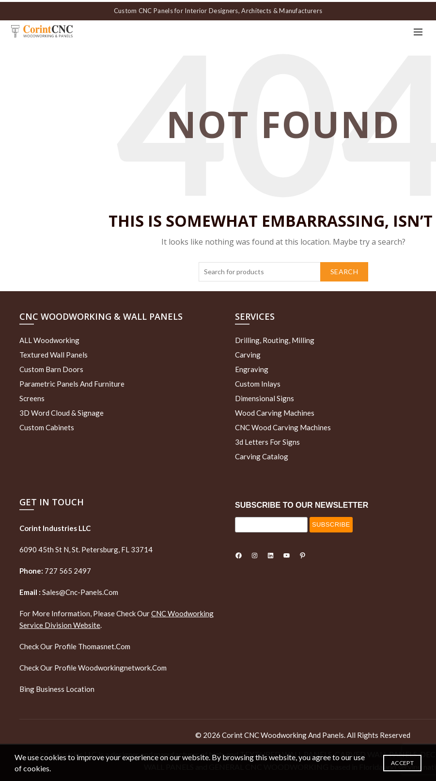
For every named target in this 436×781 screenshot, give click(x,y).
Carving (248, 352)
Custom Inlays (257, 381)
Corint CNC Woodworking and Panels (283, 733)
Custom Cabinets (46, 425)
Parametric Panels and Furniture (72, 381)
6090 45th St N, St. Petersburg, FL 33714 (86, 548)
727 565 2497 (67, 569)
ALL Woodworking (49, 338)
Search (344, 270)
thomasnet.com (104, 644)
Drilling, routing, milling (274, 338)
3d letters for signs (267, 440)
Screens (32, 396)
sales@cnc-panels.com (68, 590)
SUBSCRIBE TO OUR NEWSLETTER (301, 503)
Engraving (251, 367)
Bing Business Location (56, 687)
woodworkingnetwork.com (122, 666)
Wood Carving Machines (274, 410)
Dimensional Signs (264, 396)
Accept (402, 762)
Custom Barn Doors (51, 367)
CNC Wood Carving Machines (283, 425)
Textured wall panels (53, 352)
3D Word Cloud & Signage (61, 410)
